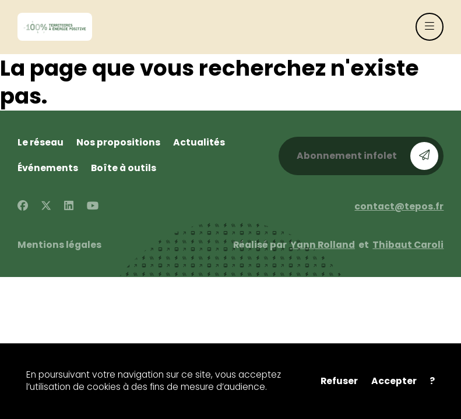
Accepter (394, 381)
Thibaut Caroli (408, 245)
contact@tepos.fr (399, 206)
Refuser (339, 381)
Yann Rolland (322, 245)
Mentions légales (59, 245)
